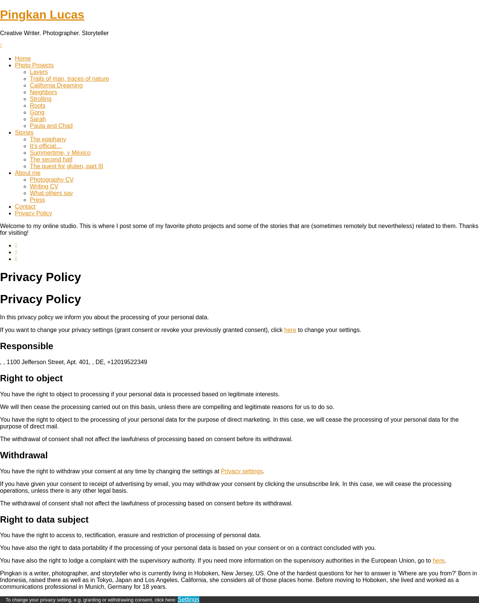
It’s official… (46, 146)
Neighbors (43, 92)
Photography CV (52, 179)
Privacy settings (242, 471)
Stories (24, 132)
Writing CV (44, 186)
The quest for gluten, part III (66, 166)
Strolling (41, 99)
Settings (188, 599)
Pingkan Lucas (42, 14)
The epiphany (48, 139)
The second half (51, 159)
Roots (38, 105)
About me (27, 173)
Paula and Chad (51, 126)
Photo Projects (34, 65)
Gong (37, 112)
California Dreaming (56, 85)
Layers (39, 72)
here (290, 330)
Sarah (38, 119)
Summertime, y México (60, 153)
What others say (51, 193)
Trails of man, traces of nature (69, 79)
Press (37, 200)
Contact (25, 206)
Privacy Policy (33, 213)
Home (23, 58)
